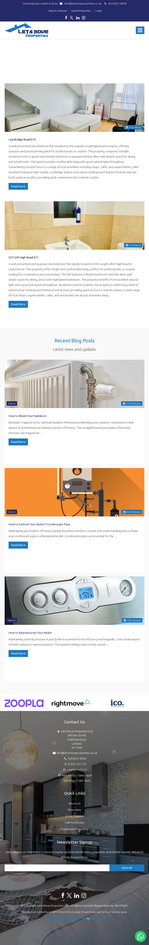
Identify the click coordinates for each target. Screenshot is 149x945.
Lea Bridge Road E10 (22, 139)
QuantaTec (98, 918)
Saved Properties (81, 10)
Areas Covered (74, 816)
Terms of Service (110, 912)
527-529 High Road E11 (24, 257)
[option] (24, 705)
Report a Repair (58, 10)
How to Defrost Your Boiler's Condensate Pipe (39, 524)
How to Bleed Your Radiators (28, 416)
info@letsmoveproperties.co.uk (81, 3)
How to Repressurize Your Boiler (30, 632)
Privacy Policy (88, 912)
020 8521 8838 (114, 3)
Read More (18, 186)
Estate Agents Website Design (64, 918)
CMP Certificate (74, 822)
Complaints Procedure (74, 829)
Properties (74, 809)
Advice (12, 403)
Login (98, 10)
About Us (74, 803)
